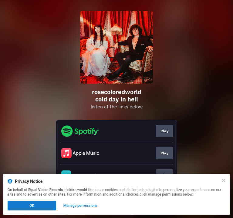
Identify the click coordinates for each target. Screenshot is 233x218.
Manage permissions (80, 205)
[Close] (223, 180)
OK (31, 205)
